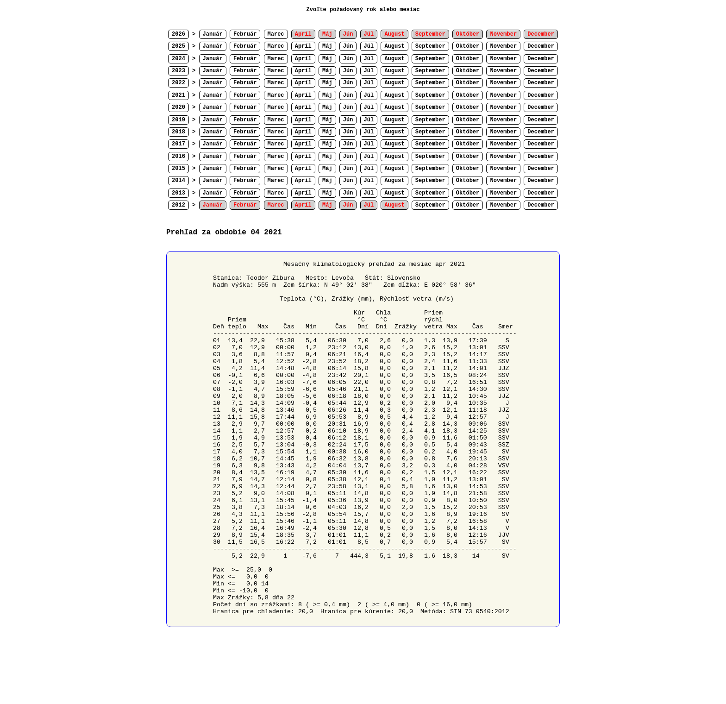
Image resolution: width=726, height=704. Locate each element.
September (430, 46)
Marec (276, 34)
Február (245, 34)
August (394, 46)
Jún (348, 46)
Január (213, 34)
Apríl (303, 46)
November (503, 46)
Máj (327, 46)
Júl (369, 46)
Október (467, 46)
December (540, 46)
